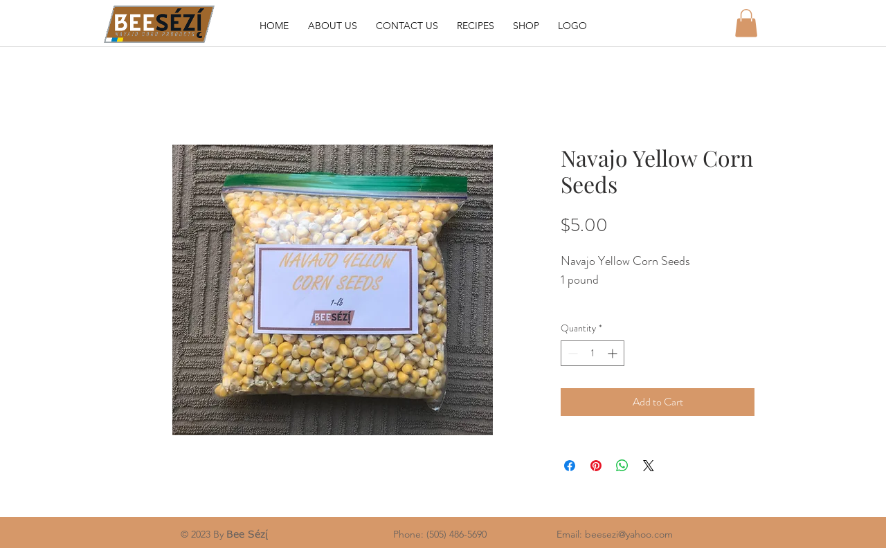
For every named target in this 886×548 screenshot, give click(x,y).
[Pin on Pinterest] (596, 465)
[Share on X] (648, 465)
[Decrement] (571, 353)
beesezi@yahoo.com (629, 534)
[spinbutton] (592, 353)
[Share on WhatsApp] (622, 465)
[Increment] (613, 353)
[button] (746, 23)
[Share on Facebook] (569, 465)
